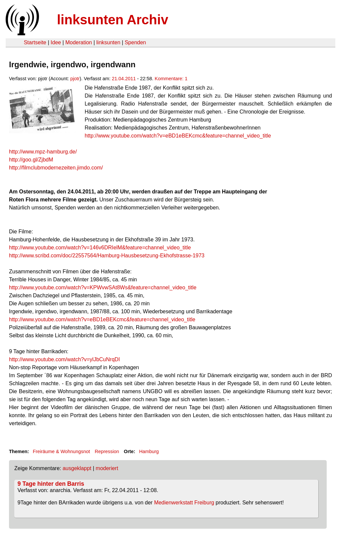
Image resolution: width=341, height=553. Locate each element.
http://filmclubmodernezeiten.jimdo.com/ (56, 167)
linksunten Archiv (112, 19)
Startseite (35, 42)
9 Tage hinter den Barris (51, 483)
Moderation (78, 42)
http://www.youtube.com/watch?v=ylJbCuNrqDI (64, 359)
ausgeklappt (77, 468)
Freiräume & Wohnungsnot (61, 451)
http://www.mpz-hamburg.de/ (43, 151)
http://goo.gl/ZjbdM (31, 159)
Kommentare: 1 (171, 78)
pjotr (75, 78)
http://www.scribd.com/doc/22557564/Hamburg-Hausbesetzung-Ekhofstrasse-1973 (106, 255)
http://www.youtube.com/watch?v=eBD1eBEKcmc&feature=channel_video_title (178, 135)
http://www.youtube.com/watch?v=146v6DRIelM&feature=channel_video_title (100, 247)
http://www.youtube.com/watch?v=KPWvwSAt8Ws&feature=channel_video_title (102, 287)
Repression (107, 451)
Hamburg (149, 451)
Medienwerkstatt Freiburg (184, 502)
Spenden (135, 42)
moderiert (107, 468)
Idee (56, 42)
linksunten (108, 42)
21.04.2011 (124, 78)
